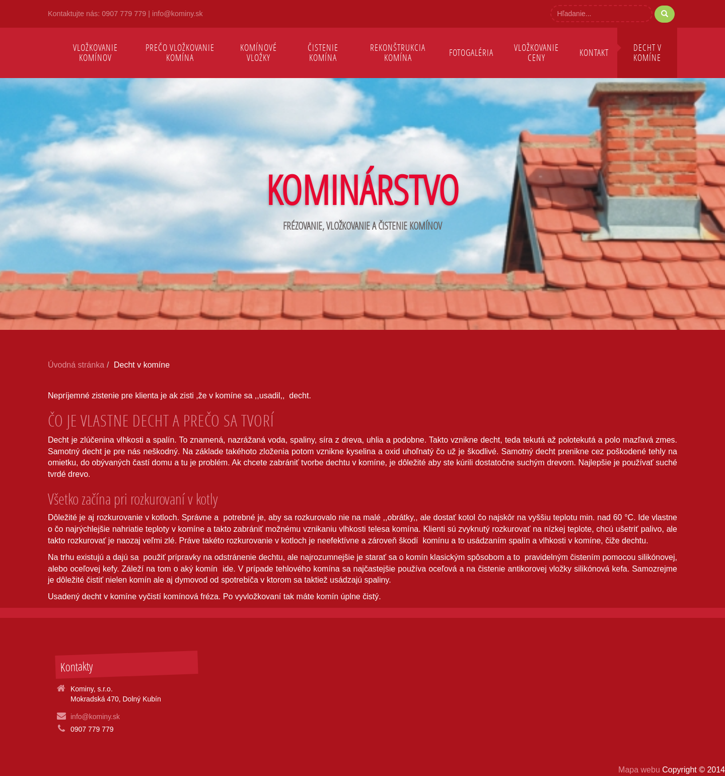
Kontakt (594, 52)
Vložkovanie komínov (95, 52)
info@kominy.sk (177, 14)
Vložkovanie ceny (536, 52)
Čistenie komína (323, 52)
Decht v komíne (647, 52)
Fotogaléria (471, 52)
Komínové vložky (258, 52)
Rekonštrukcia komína (397, 52)
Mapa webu (640, 769)
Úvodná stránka (76, 365)
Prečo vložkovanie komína (180, 52)
